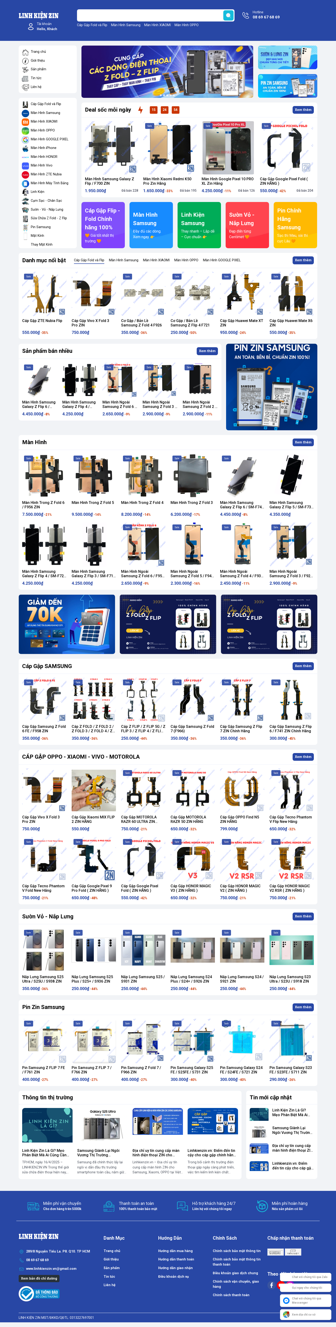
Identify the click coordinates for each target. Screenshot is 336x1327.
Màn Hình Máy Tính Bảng (49, 183)
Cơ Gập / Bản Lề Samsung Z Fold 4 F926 (141, 322)
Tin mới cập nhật (271, 1097)
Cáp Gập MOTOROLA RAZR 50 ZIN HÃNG (188, 819)
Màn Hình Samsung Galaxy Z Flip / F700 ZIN (109, 181)
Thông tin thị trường (47, 1097)
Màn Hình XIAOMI (157, 25)
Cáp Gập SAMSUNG (47, 666)
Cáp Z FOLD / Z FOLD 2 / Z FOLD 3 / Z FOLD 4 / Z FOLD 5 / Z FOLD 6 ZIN (93, 731)
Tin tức (36, 78)
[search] (228, 15)
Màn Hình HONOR (44, 157)
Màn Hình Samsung (125, 25)
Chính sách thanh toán (231, 1295)
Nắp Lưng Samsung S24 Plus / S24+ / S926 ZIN (191, 979)
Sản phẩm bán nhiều (47, 351)
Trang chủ (38, 52)
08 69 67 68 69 (37, 1260)
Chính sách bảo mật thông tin (237, 1251)
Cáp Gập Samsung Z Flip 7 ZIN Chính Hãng (241, 728)
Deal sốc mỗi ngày (108, 109)
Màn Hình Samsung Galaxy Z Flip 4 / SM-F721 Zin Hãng (79, 406)
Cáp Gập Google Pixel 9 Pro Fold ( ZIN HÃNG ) (92, 888)
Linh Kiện (37, 192)
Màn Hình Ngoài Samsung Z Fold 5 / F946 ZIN (192, 576)
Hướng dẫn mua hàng (175, 1251)
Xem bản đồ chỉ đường (39, 1279)
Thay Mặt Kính (41, 245)
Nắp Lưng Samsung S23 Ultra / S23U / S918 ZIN (290, 979)
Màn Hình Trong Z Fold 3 (192, 502)
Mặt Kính (37, 236)
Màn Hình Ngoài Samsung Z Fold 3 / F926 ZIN (159, 406)
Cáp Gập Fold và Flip (92, 25)
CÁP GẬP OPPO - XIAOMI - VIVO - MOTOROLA (81, 757)
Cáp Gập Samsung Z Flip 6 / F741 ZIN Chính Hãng (291, 728)
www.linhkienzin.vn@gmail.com (51, 1269)
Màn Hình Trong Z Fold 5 (93, 502)
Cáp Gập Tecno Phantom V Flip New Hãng (291, 819)
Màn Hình (34, 442)
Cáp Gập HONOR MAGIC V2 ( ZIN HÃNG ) (240, 888)
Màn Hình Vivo (41, 165)
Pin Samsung (41, 227)
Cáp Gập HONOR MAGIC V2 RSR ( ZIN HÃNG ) (290, 888)
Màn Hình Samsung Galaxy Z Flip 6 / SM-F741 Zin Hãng (39, 406)
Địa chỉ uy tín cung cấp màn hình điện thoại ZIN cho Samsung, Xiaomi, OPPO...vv (157, 1155)
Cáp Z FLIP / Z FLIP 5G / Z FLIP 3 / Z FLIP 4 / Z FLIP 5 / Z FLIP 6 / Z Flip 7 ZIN (143, 731)
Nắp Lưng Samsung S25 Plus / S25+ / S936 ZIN (92, 979)
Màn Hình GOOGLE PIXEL (49, 139)
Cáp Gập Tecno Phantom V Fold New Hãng (43, 888)
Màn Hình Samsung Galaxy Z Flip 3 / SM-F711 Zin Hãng (93, 576)
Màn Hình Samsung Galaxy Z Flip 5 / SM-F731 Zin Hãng (291, 507)
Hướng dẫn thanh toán (176, 1259)
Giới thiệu (38, 61)
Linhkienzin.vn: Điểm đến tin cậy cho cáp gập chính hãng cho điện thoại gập (212, 1155)
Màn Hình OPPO (187, 25)
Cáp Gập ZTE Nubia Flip (42, 320)
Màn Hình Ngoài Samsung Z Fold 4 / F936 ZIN (241, 576)
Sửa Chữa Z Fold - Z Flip (49, 218)
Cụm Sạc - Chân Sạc (46, 201)
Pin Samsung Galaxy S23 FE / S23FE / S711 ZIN (291, 1069)
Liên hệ (36, 87)
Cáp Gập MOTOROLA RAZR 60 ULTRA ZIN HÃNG (139, 821)
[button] (161, 95)
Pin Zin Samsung (43, 1007)
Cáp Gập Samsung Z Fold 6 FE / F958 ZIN (44, 728)
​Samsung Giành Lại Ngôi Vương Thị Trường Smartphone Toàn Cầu (98, 1155)
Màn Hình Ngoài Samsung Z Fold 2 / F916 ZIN (199, 406)
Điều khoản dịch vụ (173, 1277)
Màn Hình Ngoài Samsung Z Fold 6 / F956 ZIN (119, 406)
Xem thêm (303, 110)
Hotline (266, 15)
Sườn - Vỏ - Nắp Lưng (47, 210)
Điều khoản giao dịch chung (235, 1273)
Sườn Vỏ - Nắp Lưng (48, 916)
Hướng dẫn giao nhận (175, 1268)
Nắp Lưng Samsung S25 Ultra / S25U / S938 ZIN (42, 979)
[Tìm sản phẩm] (155, 15)
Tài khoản (47, 27)
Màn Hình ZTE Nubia (46, 174)
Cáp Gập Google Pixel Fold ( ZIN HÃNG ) (139, 888)
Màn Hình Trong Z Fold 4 (142, 502)
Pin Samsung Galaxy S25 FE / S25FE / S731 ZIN (192, 1069)
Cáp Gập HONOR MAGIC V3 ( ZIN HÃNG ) (191, 888)
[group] (167, 72)
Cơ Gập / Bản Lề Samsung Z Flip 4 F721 (190, 322)
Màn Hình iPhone (43, 148)
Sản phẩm (38, 69)
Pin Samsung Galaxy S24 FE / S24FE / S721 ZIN (241, 1069)
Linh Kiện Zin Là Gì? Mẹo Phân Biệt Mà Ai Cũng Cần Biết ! (44, 1155)
